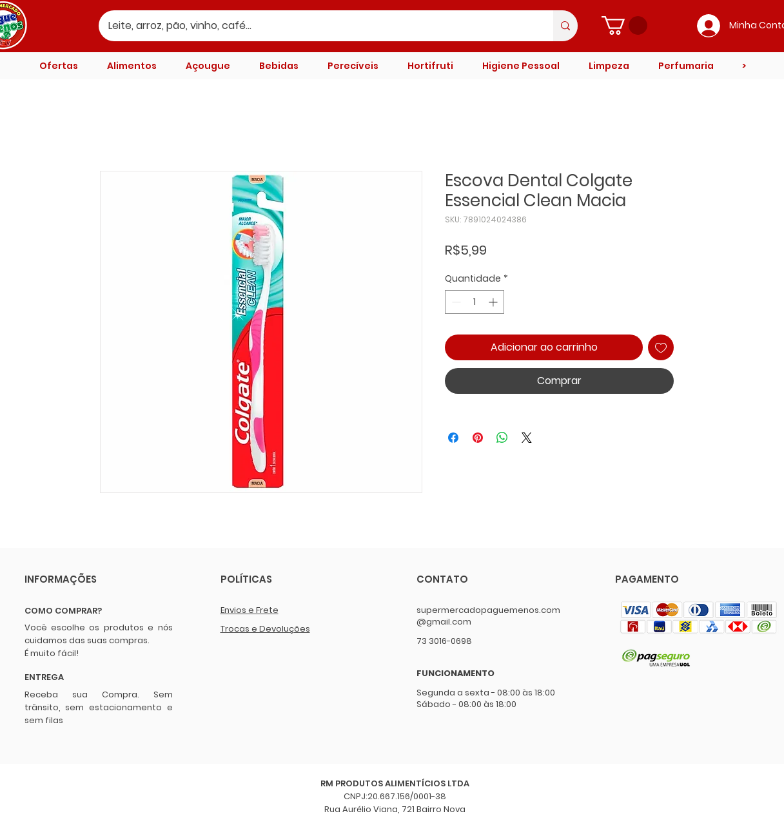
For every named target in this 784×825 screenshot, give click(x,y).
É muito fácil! (51, 653)
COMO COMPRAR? (63, 611)
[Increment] (494, 302)
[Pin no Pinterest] (477, 437)
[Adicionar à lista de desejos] (661, 347)
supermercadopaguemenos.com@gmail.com (488, 616)
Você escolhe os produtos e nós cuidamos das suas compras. (98, 633)
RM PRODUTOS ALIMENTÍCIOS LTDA (394, 783)
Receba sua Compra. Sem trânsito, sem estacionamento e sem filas (98, 707)
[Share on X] (526, 437)
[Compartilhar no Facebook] (453, 437)
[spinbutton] (474, 302)
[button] (624, 25)
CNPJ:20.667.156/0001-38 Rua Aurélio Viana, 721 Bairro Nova (395, 802)
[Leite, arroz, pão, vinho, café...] (317, 25)
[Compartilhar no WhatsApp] (502, 437)
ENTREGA (44, 677)
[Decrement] (455, 302)
